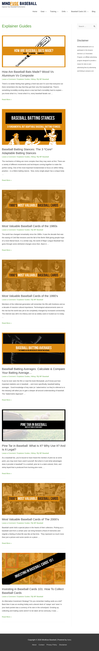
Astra (69, 640)
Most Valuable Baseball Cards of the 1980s (29, 226)
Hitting (34, 79)
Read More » (7, 99)
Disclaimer (63, 645)
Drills (64, 11)
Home (34, 11)
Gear (42, 11)
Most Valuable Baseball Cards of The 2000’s (30, 519)
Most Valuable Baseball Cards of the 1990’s (30, 295)
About (33, 645)
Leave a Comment (9, 79)
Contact (41, 645)
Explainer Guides (24, 79)
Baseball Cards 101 (78, 11)
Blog (93, 11)
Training (53, 11)
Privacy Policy (51, 645)
